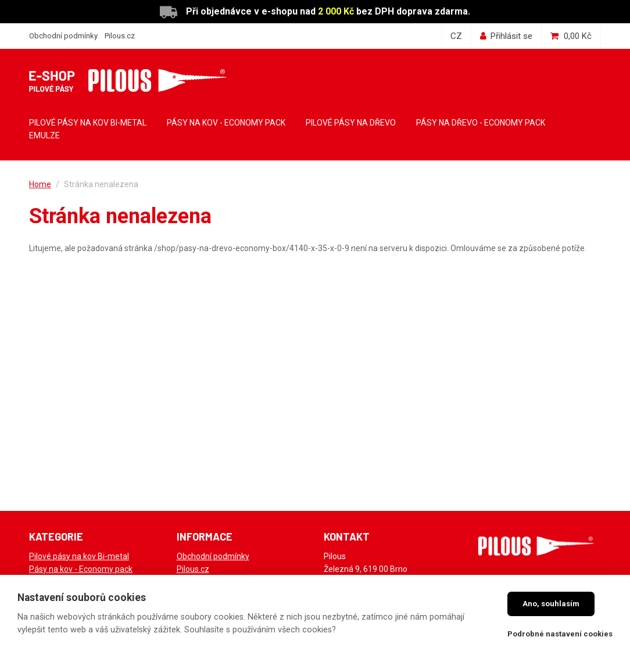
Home (40, 184)
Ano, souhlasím (550, 603)
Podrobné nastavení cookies (560, 633)
